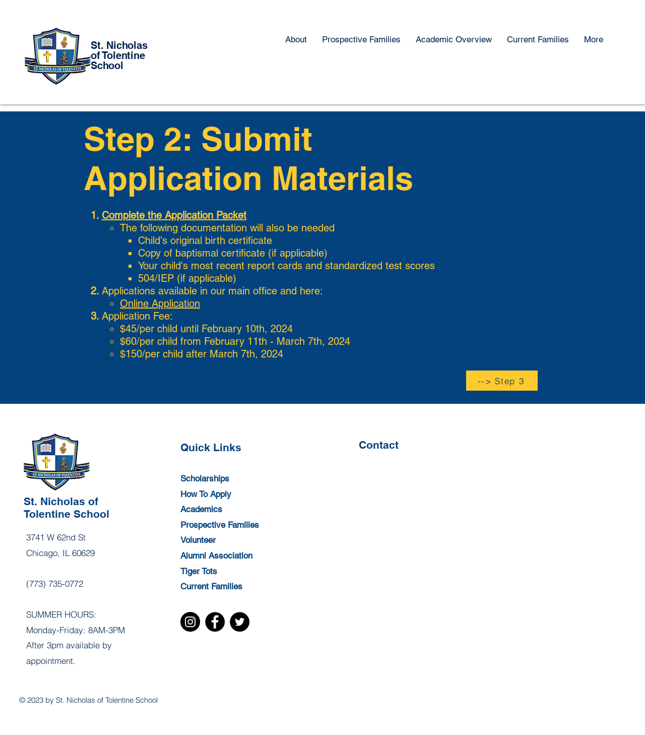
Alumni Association (216, 555)
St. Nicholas (119, 45)
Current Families (211, 586)
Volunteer (198, 540)
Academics (201, 509)
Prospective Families (219, 525)
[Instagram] (190, 622)
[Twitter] (239, 622)
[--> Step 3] (502, 381)
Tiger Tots (198, 571)
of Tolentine (118, 55)
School (107, 65)
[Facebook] (215, 622)
